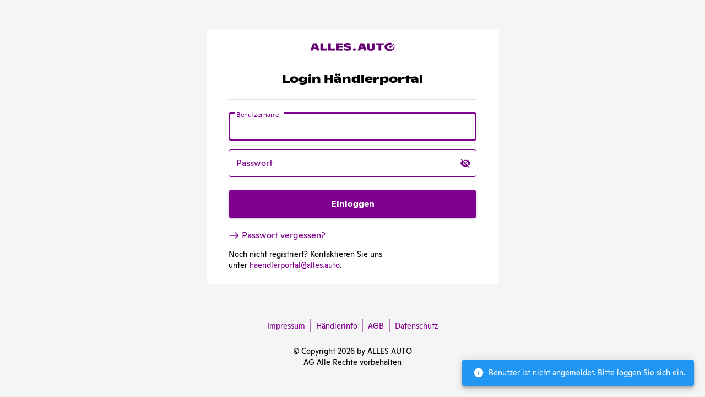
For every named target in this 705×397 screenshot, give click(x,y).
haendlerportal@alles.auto (295, 265)
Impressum (288, 325)
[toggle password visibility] (465, 163)
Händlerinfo (336, 325)
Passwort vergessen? (277, 235)
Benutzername (257, 114)
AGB (376, 325)
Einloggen (352, 204)
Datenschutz (414, 325)
